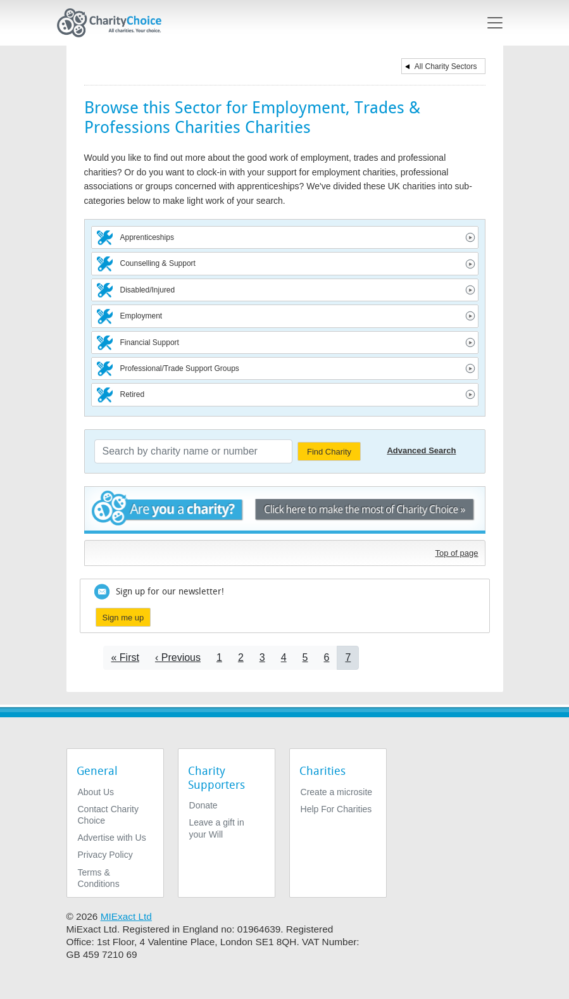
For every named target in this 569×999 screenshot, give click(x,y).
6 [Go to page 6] (327, 657)
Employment (141, 315)
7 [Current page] (348, 657)
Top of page (456, 553)
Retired (132, 394)
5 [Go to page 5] (305, 657)
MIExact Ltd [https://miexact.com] (126, 916)
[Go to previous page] (178, 657)
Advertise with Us (112, 837)
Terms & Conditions (99, 878)
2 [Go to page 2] (241, 657)
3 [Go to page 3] (262, 657)
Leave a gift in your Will (216, 828)
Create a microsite (337, 792)
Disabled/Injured (147, 290)
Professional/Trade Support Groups (179, 368)
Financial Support (149, 342)
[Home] (114, 22)
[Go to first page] (125, 657)
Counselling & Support (158, 263)
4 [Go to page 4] (284, 657)
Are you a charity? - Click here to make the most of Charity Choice (284, 510)
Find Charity (329, 451)
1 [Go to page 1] (219, 657)
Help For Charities (336, 809)
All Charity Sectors (446, 66)
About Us (96, 792)
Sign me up (123, 617)
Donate (203, 805)
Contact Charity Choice (108, 815)
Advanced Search (421, 450)
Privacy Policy (105, 855)
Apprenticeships (147, 237)
